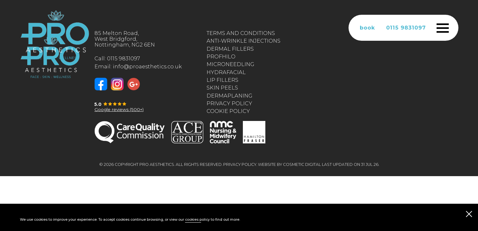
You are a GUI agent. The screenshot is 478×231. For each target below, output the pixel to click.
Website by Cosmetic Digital (289, 164)
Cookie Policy (228, 111)
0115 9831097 (406, 27)
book (367, 27)
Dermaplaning (229, 95)
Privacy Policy (229, 103)
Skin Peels (222, 87)
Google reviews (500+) (119, 109)
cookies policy (197, 220)
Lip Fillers (222, 80)
